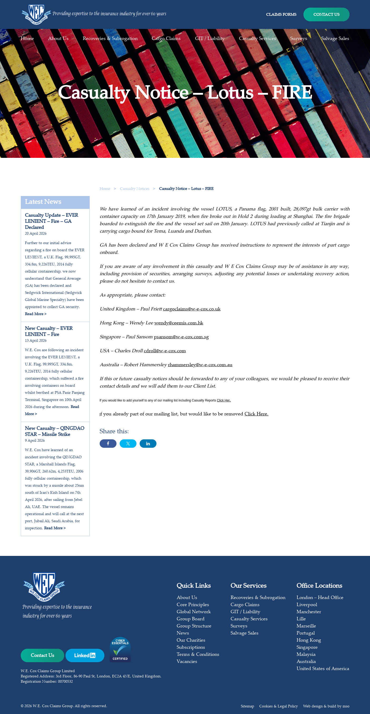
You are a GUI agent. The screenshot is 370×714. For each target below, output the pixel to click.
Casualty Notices (135, 189)
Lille (301, 619)
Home (27, 39)
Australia (306, 662)
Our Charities (191, 640)
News (183, 633)
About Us (58, 39)
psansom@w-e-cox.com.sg (181, 338)
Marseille (306, 626)
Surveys (298, 39)
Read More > (35, 314)
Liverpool (307, 605)
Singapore (307, 647)
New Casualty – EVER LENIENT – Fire (49, 331)
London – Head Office (320, 598)
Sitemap (247, 706)
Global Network (194, 612)
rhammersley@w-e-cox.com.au (200, 366)
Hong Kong (309, 640)
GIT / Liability (210, 39)
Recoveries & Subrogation (110, 39)
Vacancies (187, 662)
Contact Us (326, 15)
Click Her (223, 401)
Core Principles (193, 605)
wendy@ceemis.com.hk (178, 324)
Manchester (309, 612)
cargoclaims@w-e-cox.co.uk (192, 310)
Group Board (191, 619)
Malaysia (306, 654)
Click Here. (256, 415)
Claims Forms (281, 15)
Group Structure (194, 626)
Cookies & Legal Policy (278, 706)
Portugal (306, 633)
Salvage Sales (335, 39)
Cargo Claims (166, 39)
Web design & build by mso (326, 706)
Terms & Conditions (198, 654)
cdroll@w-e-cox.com (165, 352)
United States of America (323, 669)
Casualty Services (257, 39)
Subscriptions (191, 647)
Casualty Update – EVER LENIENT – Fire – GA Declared (51, 221)
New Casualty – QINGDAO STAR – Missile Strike (54, 431)
